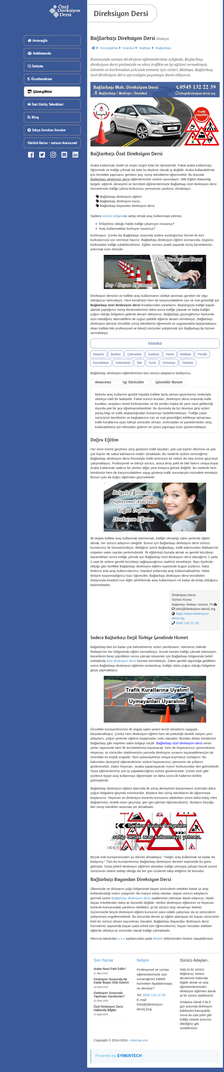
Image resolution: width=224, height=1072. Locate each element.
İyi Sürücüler (133, 381)
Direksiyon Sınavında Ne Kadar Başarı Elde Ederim (111, 980)
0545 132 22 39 (187, 623)
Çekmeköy (134, 354)
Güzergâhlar (39, 91)
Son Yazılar (104, 960)
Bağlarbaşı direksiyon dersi (131, 898)
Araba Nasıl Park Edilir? (110, 969)
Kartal (170, 354)
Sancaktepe (101, 362)
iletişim (158, 938)
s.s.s (121, 938)
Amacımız (103, 381)
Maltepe (185, 354)
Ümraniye (168, 362)
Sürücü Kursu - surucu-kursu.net (52, 143)
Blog (33, 117)
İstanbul (155, 343)
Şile (139, 362)
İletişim (35, 66)
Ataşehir (98, 354)
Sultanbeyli (123, 362)
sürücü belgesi (113, 216)
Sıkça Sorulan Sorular (46, 130)
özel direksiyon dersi (121, 661)
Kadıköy (153, 354)
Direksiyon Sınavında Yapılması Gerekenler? (109, 994)
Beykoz (116, 354)
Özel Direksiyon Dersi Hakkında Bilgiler (108, 1008)
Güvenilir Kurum (168, 381)
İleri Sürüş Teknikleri (45, 104)
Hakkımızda (39, 53)
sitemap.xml (139, 1040)
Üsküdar (187, 362)
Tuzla (152, 362)
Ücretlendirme (39, 79)
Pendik (202, 354)
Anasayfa (37, 40)
